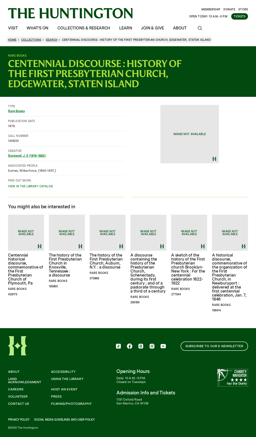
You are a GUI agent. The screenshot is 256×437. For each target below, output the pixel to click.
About (179, 28)
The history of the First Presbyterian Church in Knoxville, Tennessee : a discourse (65, 265)
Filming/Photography (71, 403)
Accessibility (63, 371)
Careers (15, 389)
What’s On (37, 28)
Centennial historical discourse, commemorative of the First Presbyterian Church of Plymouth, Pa (25, 269)
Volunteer (18, 396)
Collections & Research (83, 28)
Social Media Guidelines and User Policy (64, 419)
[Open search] (199, 28)
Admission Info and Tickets (145, 393)
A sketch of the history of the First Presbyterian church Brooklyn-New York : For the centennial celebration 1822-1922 (188, 269)
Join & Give (152, 28)
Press (56, 396)
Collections (31, 39)
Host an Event (64, 389)
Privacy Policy (18, 419)
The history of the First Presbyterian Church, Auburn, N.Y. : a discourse (106, 261)
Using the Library (67, 379)
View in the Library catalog (30, 187)
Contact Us (18, 403)
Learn (125, 28)
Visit (13, 28)
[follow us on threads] (141, 346)
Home (12, 39)
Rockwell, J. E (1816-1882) (27, 156)
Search (51, 39)
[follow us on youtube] (163, 346)
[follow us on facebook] (129, 346)
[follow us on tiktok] (118, 346)
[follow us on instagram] (152, 346)
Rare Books (16, 111)
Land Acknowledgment (24, 380)
